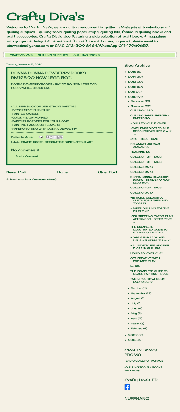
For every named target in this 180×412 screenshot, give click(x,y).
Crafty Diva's (45, 16)
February (137, 328)
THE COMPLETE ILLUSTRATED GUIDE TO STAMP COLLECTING (148, 229)
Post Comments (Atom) (40, 179)
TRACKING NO (140, 151)
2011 (132, 91)
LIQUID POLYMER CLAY (146, 253)
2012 (132, 86)
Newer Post (16, 172)
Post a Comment (27, 156)
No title (135, 266)
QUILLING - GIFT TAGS (146, 156)
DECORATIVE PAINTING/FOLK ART (69, 142)
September (138, 293)
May (134, 313)
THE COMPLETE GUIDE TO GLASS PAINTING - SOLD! (149, 272)
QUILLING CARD (141, 110)
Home (62, 172)
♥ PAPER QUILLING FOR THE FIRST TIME (149, 209)
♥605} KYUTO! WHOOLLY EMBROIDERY (147, 280)
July (134, 303)
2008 (133, 339)
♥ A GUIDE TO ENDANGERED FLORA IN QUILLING (150, 247)
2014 (132, 76)
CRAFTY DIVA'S (21, 55)
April (134, 318)
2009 (133, 335)
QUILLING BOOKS (86, 55)
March (135, 323)
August (136, 298)
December (138, 101)
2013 (132, 81)
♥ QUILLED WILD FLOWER (148, 123)
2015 (132, 71)
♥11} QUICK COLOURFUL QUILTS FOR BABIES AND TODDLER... (149, 200)
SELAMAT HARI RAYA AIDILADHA (145, 145)
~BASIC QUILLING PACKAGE (144, 360)
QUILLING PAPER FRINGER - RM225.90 (149, 117)
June (134, 308)
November (138, 106)
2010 (132, 96)
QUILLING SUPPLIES (53, 55)
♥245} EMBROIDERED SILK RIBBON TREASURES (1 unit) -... (151, 131)
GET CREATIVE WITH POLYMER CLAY (145, 259)
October (137, 288)
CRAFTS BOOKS (32, 142)
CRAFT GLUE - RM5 (144, 138)
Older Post (107, 172)
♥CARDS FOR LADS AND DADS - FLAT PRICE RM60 (150, 239)
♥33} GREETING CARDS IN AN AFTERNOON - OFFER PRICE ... (151, 219)
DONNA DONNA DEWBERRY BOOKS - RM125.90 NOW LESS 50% (149, 180)
